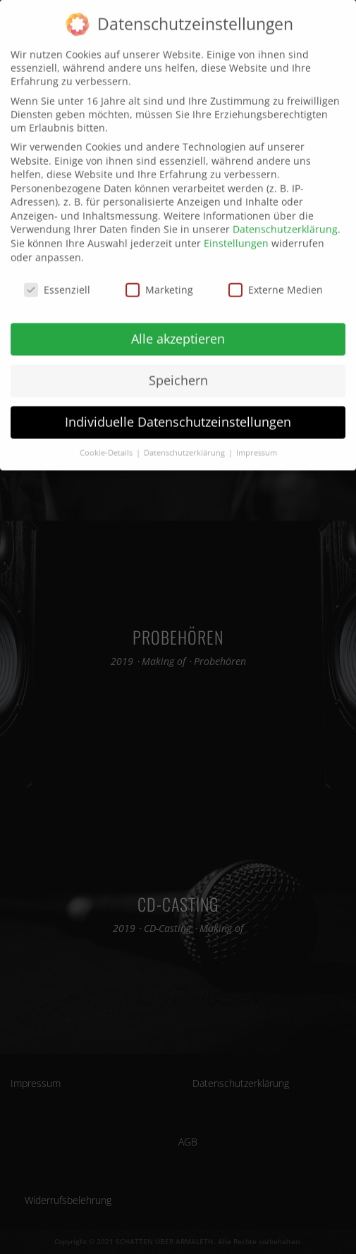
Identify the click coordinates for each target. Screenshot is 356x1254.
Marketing (159, 280)
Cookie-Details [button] (107, 443)
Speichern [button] (178, 371)
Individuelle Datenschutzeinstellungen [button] (178, 412)
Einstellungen (236, 234)
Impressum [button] (256, 443)
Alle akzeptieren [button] (178, 329)
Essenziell (57, 280)
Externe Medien (275, 280)
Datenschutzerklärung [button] (185, 443)
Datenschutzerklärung (285, 220)
